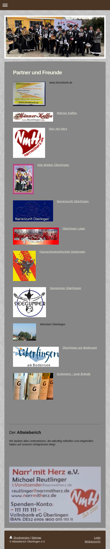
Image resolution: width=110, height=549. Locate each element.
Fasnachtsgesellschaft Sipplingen (62, 251)
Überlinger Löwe (74, 228)
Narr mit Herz (58, 128)
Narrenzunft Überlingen (73, 201)
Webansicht (93, 541)
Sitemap (36, 537)
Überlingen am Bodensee (80, 347)
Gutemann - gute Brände (74, 373)
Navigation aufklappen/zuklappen (55, 5)
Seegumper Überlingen (65, 288)
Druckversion (20, 537)
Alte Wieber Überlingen (53, 164)
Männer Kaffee (67, 113)
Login (97, 537)
